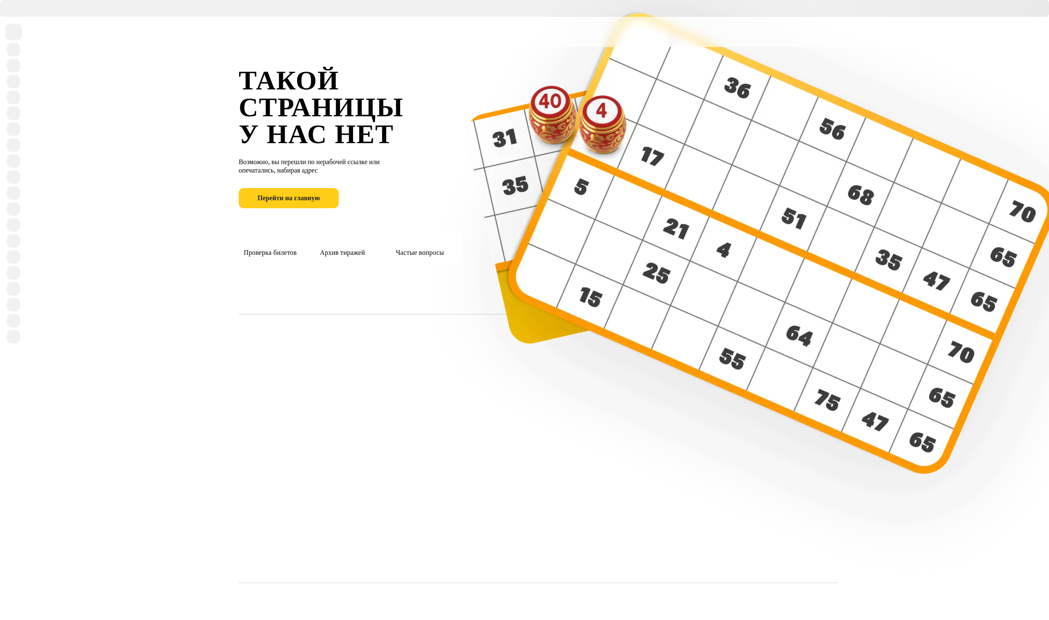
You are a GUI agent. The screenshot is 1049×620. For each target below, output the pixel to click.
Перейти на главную (289, 197)
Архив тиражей (342, 245)
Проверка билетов (270, 245)
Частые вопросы (420, 245)
